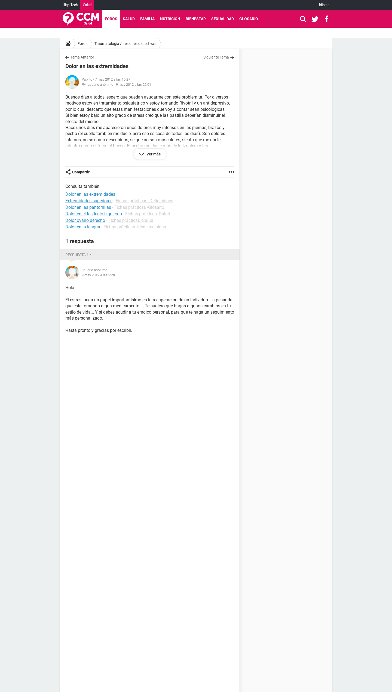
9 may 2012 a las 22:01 (133, 84)
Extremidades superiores (88, 200)
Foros (111, 19)
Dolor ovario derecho (85, 220)
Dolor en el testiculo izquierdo (93, 213)
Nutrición (170, 19)
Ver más (153, 154)
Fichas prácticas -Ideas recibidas (134, 226)
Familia (147, 19)
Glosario (248, 19)
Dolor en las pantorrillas (88, 207)
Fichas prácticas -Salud (147, 213)
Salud (87, 5)
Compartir (81, 172)
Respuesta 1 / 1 (79, 255)
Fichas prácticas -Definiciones (144, 200)
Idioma (324, 5)
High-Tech (70, 5)
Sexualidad (222, 19)
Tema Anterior (82, 57)
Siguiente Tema (216, 57)
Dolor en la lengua (82, 226)
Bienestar (196, 19)
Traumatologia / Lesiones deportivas (125, 43)
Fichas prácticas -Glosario (139, 207)
